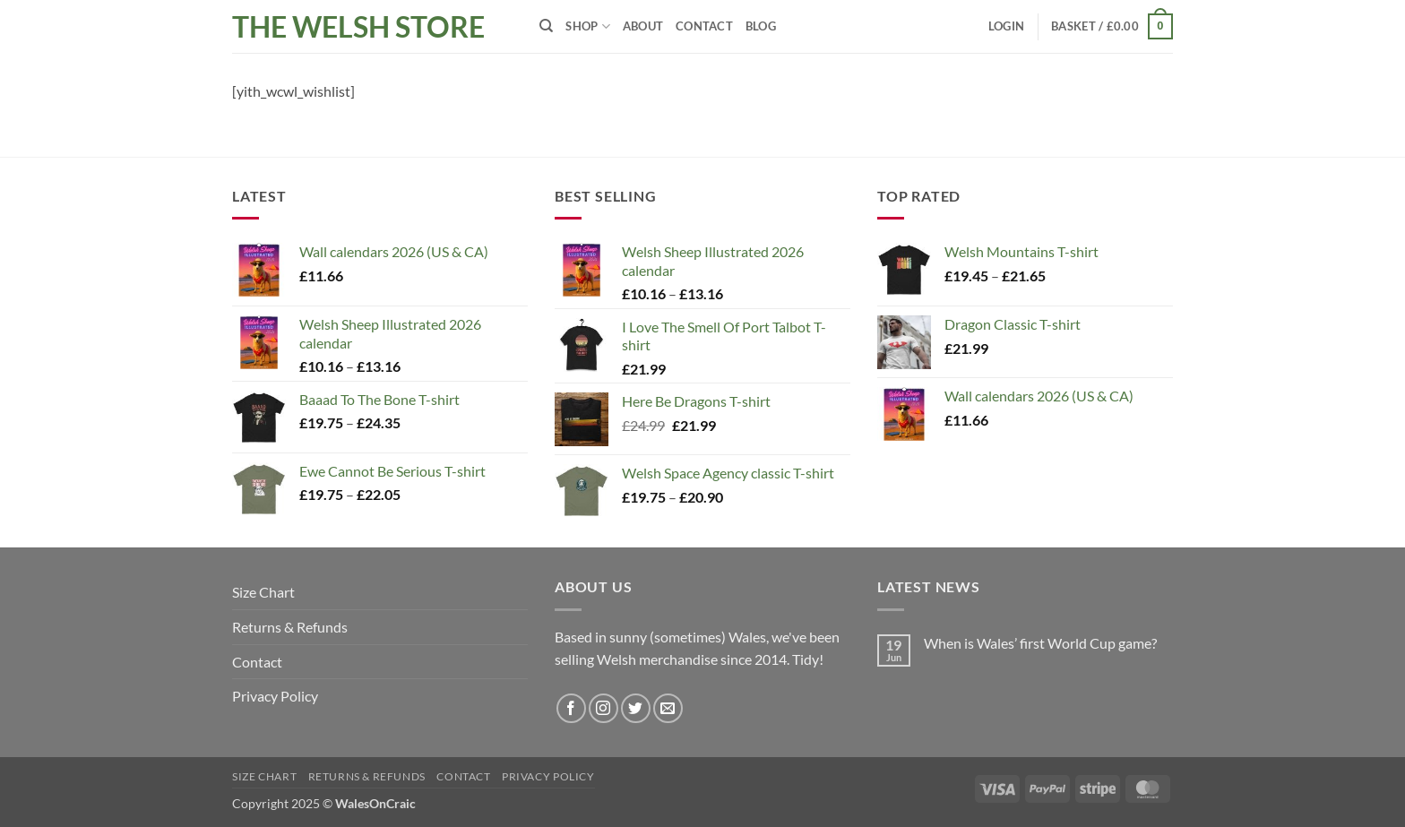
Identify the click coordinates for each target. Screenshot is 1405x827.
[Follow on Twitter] (636, 708)
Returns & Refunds (290, 626)
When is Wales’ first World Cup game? (1040, 642)
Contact (704, 26)
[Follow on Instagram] (603, 708)
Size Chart (263, 591)
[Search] (546, 26)
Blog (761, 26)
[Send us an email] (668, 708)
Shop (587, 26)
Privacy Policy (275, 695)
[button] (1006, 26)
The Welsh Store (358, 27)
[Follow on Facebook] (571, 708)
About (643, 26)
